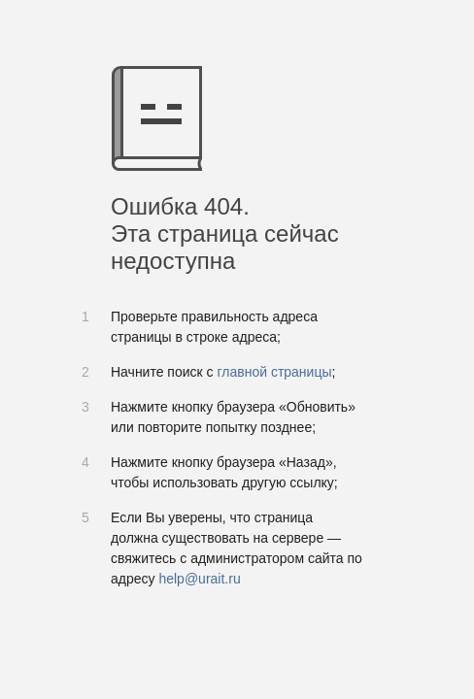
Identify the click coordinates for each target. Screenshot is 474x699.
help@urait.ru (199, 578)
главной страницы (274, 372)
